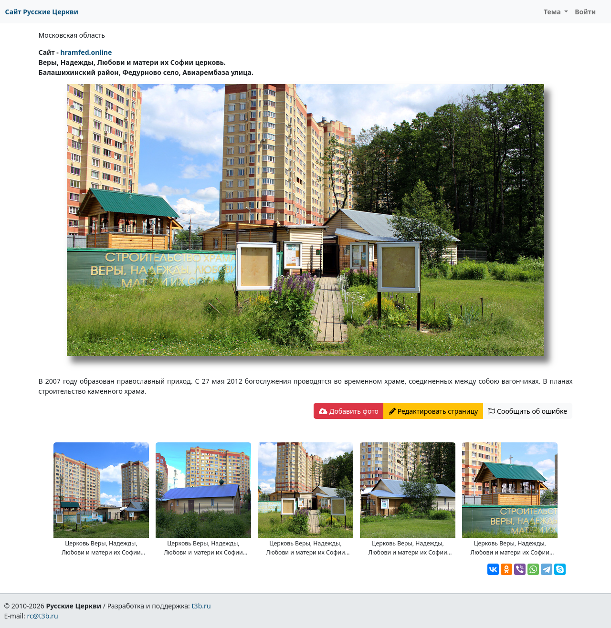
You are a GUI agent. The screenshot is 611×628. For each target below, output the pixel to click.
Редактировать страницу (433, 411)
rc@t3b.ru (42, 615)
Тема (553, 11)
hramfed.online (86, 52)
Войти (585, 11)
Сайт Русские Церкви (41, 11)
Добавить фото (348, 411)
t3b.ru (201, 605)
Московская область (72, 35)
